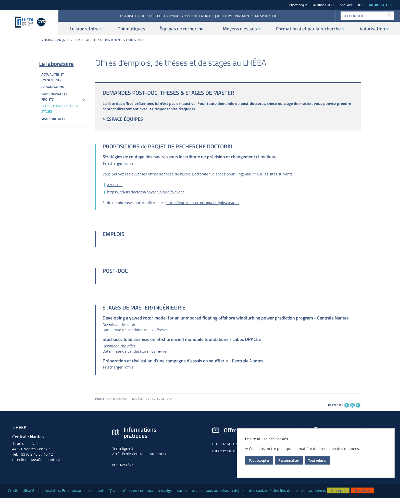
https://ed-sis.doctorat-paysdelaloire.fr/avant (145, 191)
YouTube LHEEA (323, 5)
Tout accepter (259, 460)
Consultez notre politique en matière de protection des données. (304, 448)
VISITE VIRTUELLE (54, 119)
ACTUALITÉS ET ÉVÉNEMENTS (52, 77)
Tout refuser (317, 460)
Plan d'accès (123, 465)
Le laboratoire (84, 40)
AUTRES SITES (379, 5)
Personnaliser (288, 460)
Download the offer (119, 324)
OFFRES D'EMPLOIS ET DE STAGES (122, 40)
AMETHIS (114, 184)
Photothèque (298, 5)
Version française (55, 40)
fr (359, 5)
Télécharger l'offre (118, 163)
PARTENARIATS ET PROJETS (54, 97)
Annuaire (346, 5)
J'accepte (338, 490)
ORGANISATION (52, 87)
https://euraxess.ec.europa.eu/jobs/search (202, 202)
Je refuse (362, 490)
